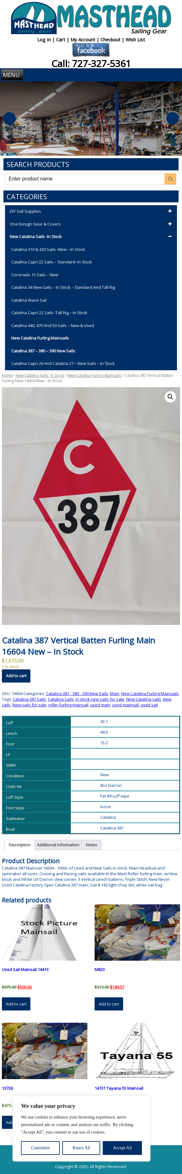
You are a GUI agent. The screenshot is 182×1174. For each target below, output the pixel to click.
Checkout (111, 39)
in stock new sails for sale (99, 699)
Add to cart (16, 675)
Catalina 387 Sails (29, 699)
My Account (83, 39)
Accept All (122, 1147)
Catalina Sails (61, 699)
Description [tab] (19, 845)
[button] (170, 397)
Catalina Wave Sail (29, 300)
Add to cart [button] (16, 1004)
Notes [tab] (91, 845)
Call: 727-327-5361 (91, 63)
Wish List (135, 39)
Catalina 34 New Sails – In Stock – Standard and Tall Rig (63, 287)
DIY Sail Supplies (92, 211)
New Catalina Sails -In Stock (92, 237)
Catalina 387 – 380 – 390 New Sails (43, 351)
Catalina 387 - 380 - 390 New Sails (77, 693)
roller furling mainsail (68, 705)
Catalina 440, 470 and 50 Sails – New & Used (52, 325)
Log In (44, 39)
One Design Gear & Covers (92, 224)
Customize (40, 1147)
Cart (61, 39)
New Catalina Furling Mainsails (40, 338)
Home (7, 375)
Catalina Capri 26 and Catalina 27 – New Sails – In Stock (63, 363)
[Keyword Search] (84, 179)
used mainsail (125, 705)
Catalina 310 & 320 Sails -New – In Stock (48, 249)
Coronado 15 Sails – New (34, 275)
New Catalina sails (143, 699)
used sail (149, 705)
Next (172, 118)
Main (114, 693)
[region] (81, 1128)
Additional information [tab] (58, 845)
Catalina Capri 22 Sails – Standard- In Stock (51, 262)
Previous (9, 118)
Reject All (81, 1147)
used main (100, 705)
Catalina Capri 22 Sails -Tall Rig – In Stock (49, 312)
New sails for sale (29, 705)
